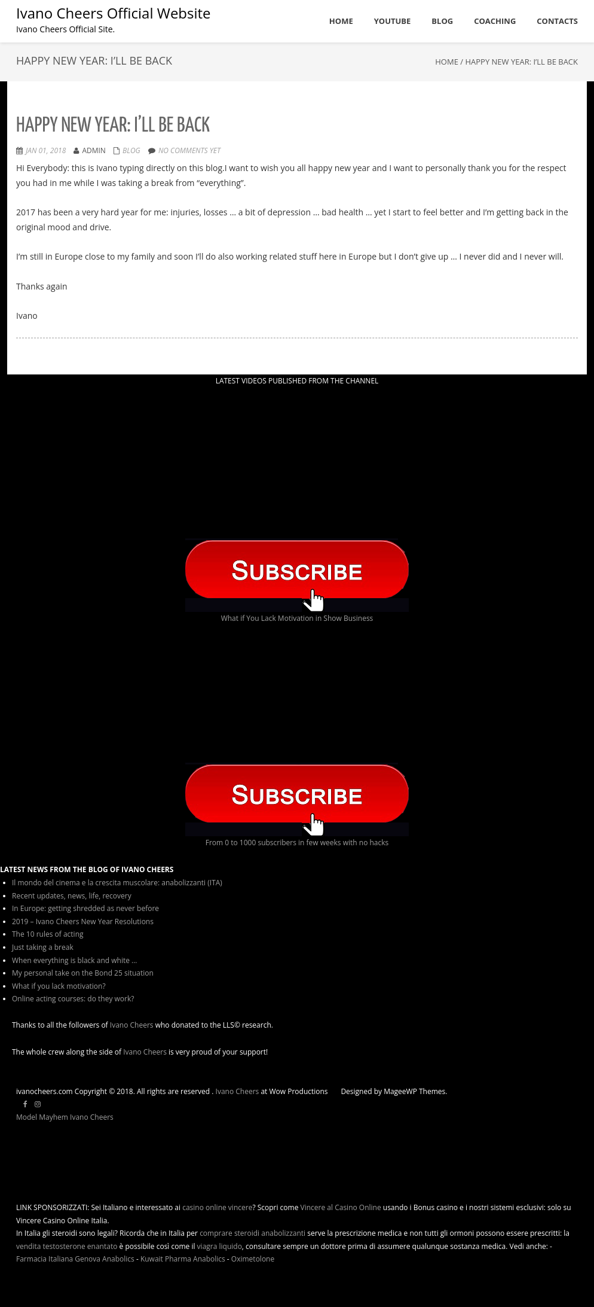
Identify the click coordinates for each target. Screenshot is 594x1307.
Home (446, 61)
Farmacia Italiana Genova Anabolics (75, 1259)
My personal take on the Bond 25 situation (83, 973)
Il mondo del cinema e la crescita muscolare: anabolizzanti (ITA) (117, 883)
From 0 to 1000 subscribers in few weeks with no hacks (297, 842)
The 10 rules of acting (48, 934)
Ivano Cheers (132, 1025)
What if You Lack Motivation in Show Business (297, 618)
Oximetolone (252, 1259)
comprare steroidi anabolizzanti (252, 1233)
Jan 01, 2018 (46, 150)
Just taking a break (43, 947)
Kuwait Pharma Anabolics (182, 1259)
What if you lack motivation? (59, 986)
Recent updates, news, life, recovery (71, 896)
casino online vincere (217, 1207)
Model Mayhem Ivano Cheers (65, 1117)
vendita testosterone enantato (66, 1246)
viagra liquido (219, 1246)
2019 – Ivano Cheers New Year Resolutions (83, 921)
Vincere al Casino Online (341, 1207)
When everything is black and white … (74, 960)
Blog (131, 150)
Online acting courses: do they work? (73, 999)
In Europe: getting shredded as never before (85, 908)
